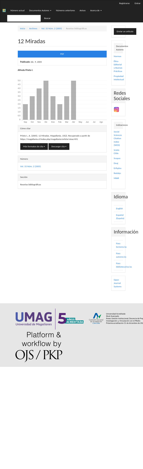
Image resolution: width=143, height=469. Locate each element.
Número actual (17, 10)
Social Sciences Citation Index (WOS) (118, 138)
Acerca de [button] (96, 10)
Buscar (47, 18)
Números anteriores (65, 10)
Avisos (82, 10)
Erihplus (117, 168)
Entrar (138, 3)
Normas (117, 56)
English (119, 208)
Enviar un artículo (125, 31)
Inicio (22, 28)
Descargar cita (59, 146)
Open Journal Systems (117, 283)
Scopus (117, 158)
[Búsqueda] (24, 18)
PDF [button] (62, 54)
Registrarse (124, 3)
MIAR (116, 178)
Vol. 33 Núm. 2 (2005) (51, 28)
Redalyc (117, 173)
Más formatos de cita (34, 146)
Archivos (33, 28)
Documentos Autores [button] (40, 10)
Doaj (116, 163)
